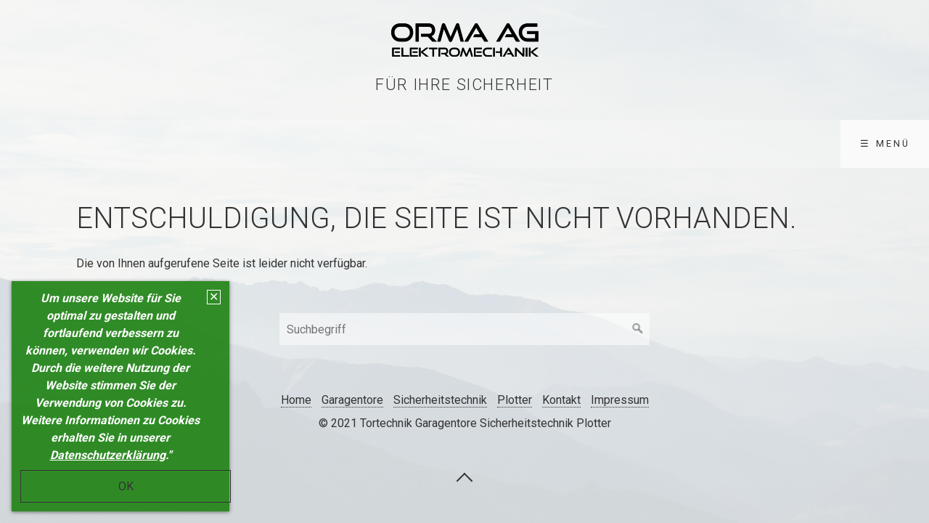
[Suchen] (638, 329)
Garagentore (352, 400)
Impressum (620, 400)
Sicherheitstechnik (440, 400)
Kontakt (561, 400)
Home (296, 400)
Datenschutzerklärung (107, 455)
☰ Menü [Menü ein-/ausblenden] (885, 143)
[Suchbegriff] (464, 329)
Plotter (514, 400)
